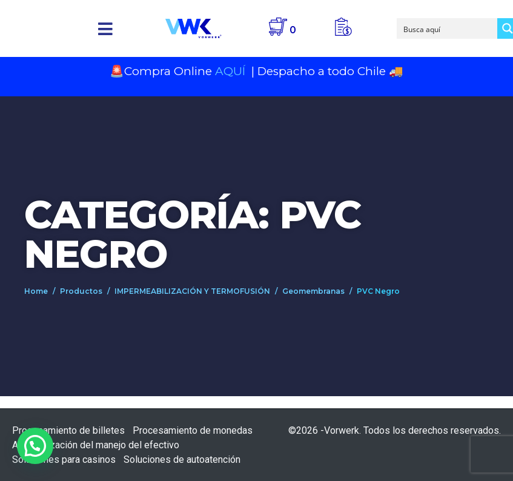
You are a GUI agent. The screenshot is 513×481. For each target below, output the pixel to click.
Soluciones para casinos (64, 459)
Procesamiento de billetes (68, 430)
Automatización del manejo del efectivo (95, 445)
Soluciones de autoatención (182, 459)
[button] (105, 28)
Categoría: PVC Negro (192, 234)
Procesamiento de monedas (193, 430)
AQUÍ (231, 71)
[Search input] (447, 28)
